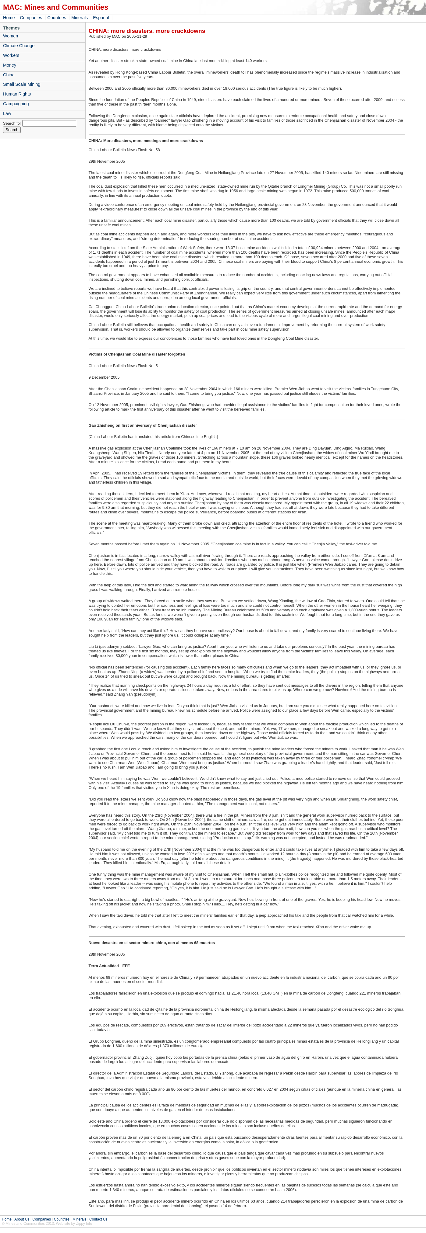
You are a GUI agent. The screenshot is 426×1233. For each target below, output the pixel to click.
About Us (21, 1219)
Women (10, 35)
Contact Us (98, 1219)
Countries (56, 17)
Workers (11, 55)
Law (7, 113)
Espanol (101, 17)
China (9, 74)
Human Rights (17, 94)
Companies (31, 17)
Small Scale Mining (21, 84)
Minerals (79, 17)
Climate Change (18, 45)
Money (9, 65)
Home (9, 17)
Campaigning (16, 103)
